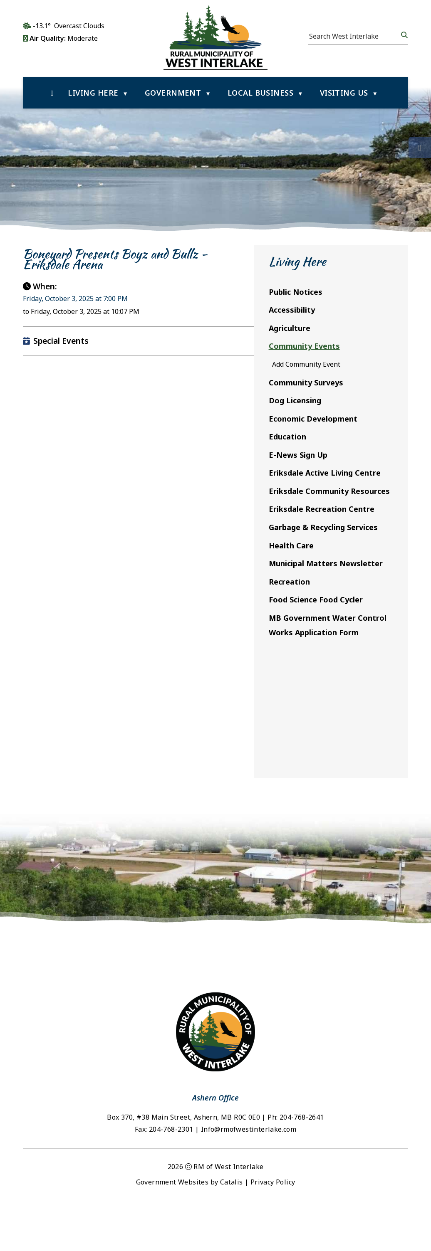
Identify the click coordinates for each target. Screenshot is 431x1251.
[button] (403, 35)
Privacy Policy (272, 1227)
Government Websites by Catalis (189, 1227)
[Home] (52, 92)
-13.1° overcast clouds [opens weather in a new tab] (68, 25)
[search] (354, 36)
